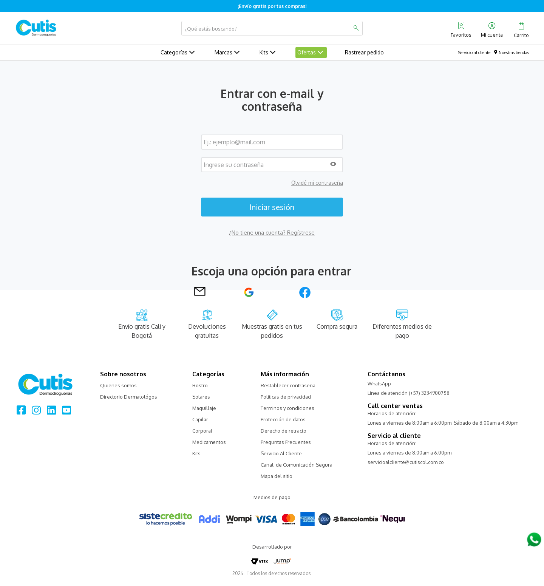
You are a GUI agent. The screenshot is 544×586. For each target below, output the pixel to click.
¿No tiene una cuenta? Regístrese (272, 232)
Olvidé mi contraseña (317, 183)
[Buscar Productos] (355, 28)
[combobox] (272, 28)
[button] (333, 164)
